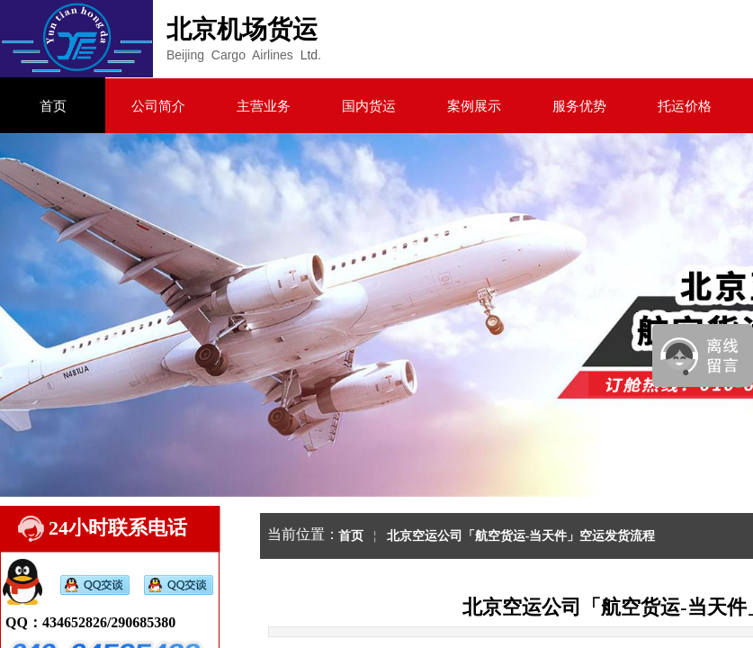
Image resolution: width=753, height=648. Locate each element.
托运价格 (685, 106)
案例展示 (474, 106)
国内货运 (369, 106)
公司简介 (158, 106)
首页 (53, 106)
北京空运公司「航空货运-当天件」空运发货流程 (521, 536)
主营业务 (264, 106)
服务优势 (579, 106)
